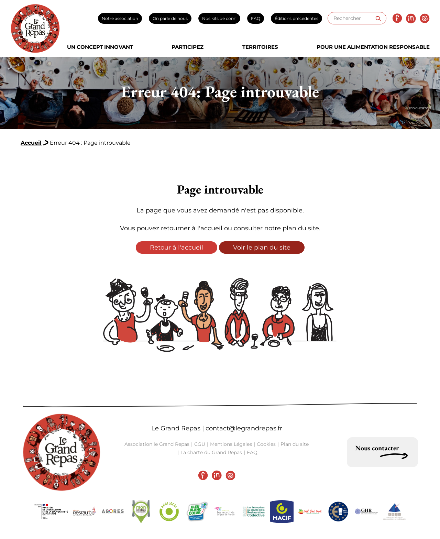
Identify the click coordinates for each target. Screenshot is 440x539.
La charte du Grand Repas (211, 452)
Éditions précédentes (296, 18)
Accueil (31, 143)
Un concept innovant (100, 47)
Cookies (266, 444)
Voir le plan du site (261, 247)
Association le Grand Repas (156, 444)
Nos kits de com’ (219, 18)
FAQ (255, 18)
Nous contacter (377, 447)
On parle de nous (170, 18)
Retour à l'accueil (176, 247)
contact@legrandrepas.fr (244, 428)
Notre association (120, 18)
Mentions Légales (231, 444)
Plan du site (294, 444)
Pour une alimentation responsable (373, 47)
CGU (199, 444)
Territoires (260, 47)
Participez (188, 47)
